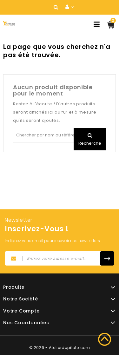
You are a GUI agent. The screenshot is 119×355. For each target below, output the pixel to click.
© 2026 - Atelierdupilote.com (59, 347)
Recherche (89, 143)
